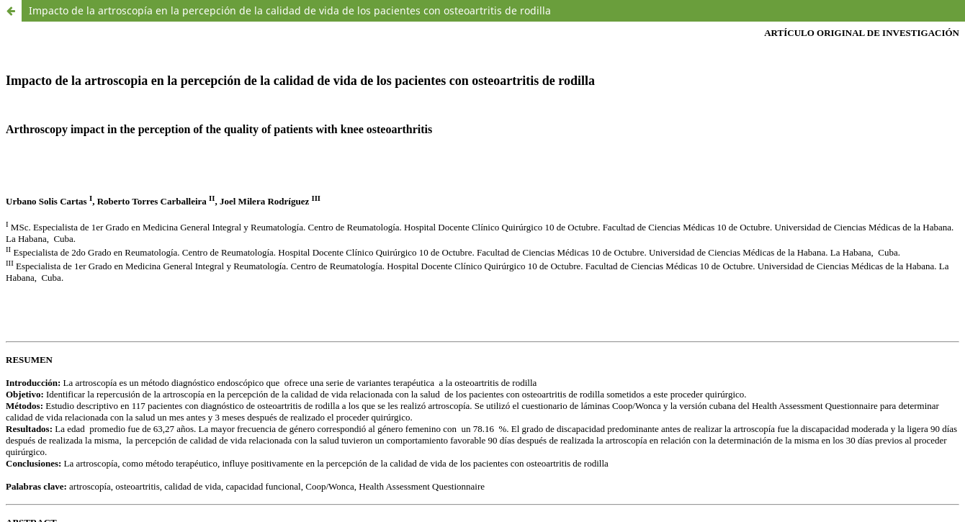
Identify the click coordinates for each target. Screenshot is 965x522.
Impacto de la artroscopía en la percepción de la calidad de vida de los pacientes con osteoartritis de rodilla (290, 10)
